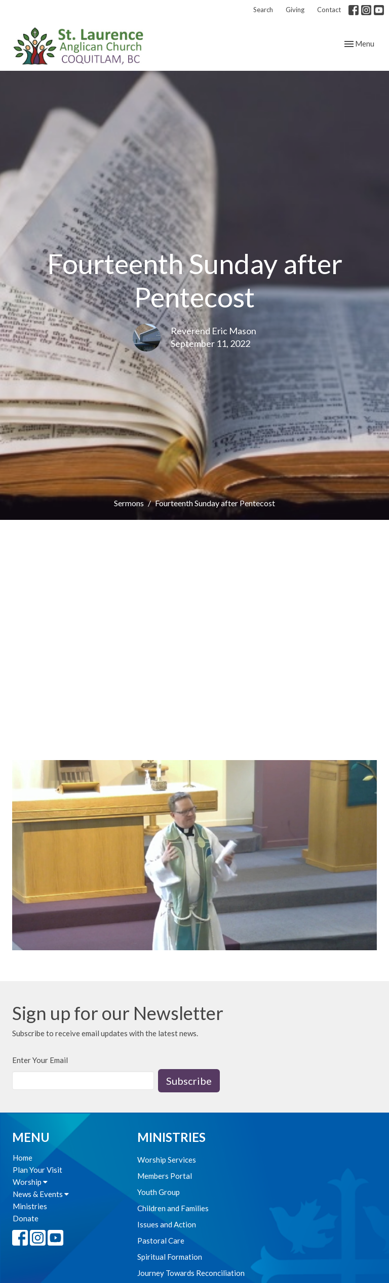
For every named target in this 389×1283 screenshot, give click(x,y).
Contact (329, 10)
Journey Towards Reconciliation (191, 1272)
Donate (25, 1218)
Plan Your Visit (37, 1169)
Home (22, 1157)
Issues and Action (166, 1224)
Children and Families (173, 1208)
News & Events (41, 1194)
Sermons (129, 503)
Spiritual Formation (169, 1256)
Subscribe (189, 1081)
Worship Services (166, 1159)
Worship (30, 1181)
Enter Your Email (40, 1060)
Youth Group (158, 1192)
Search (263, 10)
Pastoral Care (160, 1240)
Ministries (30, 1206)
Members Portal (164, 1175)
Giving (295, 10)
